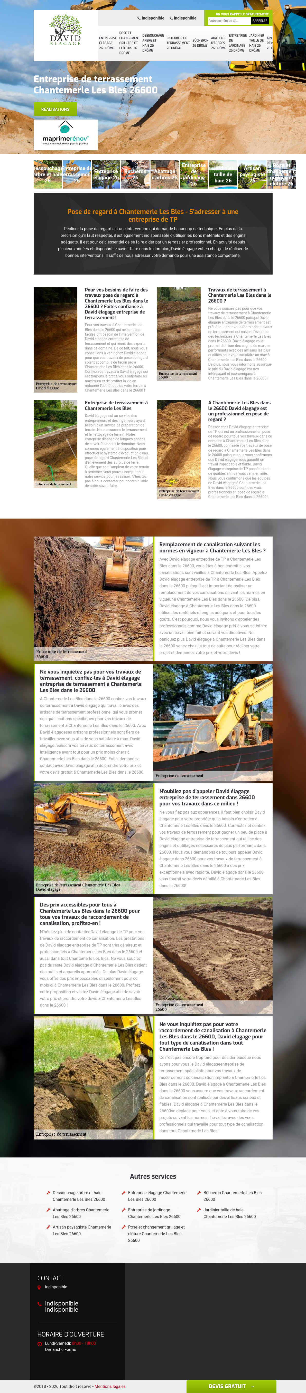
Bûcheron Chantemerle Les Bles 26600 (232, 1196)
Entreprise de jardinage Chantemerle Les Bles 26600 (154, 1213)
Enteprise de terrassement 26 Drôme (178, 43)
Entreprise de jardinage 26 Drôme (238, 43)
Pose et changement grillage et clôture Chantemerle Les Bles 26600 (156, 1234)
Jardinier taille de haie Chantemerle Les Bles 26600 (229, 1213)
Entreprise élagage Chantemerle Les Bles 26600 (157, 1196)
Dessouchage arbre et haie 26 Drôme (153, 43)
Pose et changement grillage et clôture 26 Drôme (129, 43)
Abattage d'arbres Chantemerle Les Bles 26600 (81, 1213)
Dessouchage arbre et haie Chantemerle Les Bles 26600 (79, 1196)
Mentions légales (110, 1386)
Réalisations (55, 109)
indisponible (150, 18)
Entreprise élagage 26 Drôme (108, 43)
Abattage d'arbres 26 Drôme (218, 43)
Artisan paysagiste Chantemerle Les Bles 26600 (82, 1230)
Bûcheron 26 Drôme (200, 43)
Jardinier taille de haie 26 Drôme (256, 43)
